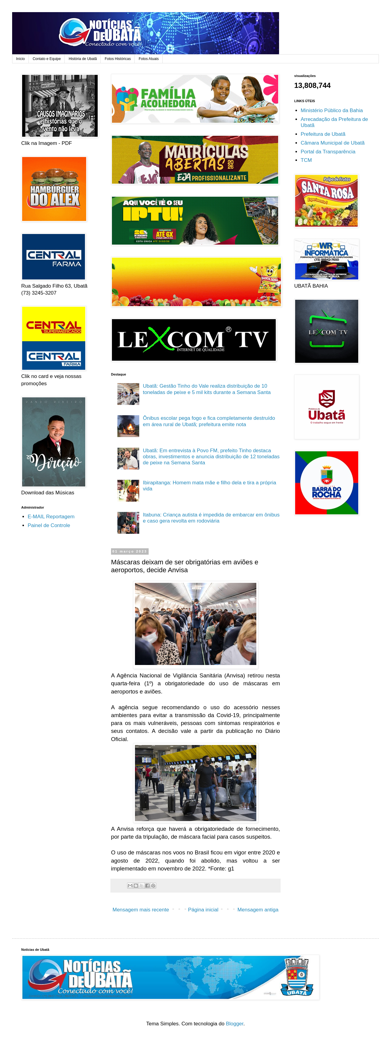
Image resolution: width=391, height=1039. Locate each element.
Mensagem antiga (258, 910)
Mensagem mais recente (141, 910)
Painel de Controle (49, 525)
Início (20, 59)
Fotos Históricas (118, 59)
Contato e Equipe (47, 59)
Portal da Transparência (328, 152)
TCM (306, 160)
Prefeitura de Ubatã (323, 134)
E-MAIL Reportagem (51, 517)
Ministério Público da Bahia (332, 110)
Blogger (235, 1024)
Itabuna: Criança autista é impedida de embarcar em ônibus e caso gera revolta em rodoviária (211, 518)
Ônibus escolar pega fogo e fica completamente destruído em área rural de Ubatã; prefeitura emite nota (209, 421)
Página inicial (203, 910)
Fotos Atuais (149, 59)
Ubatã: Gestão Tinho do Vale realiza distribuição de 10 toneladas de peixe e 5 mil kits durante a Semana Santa (207, 389)
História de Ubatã (83, 59)
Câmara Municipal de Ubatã (333, 143)
